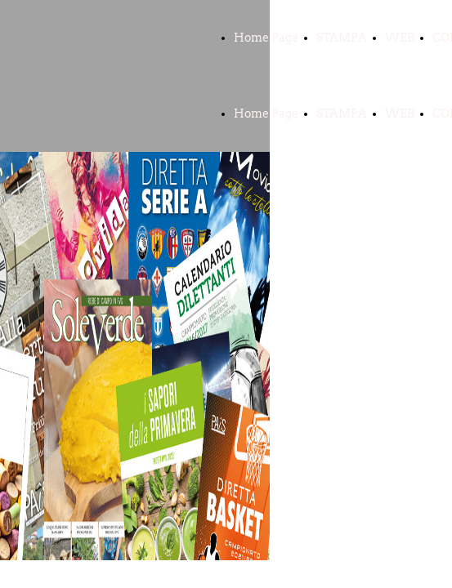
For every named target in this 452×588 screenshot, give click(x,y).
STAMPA (341, 37)
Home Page (266, 37)
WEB (399, 37)
